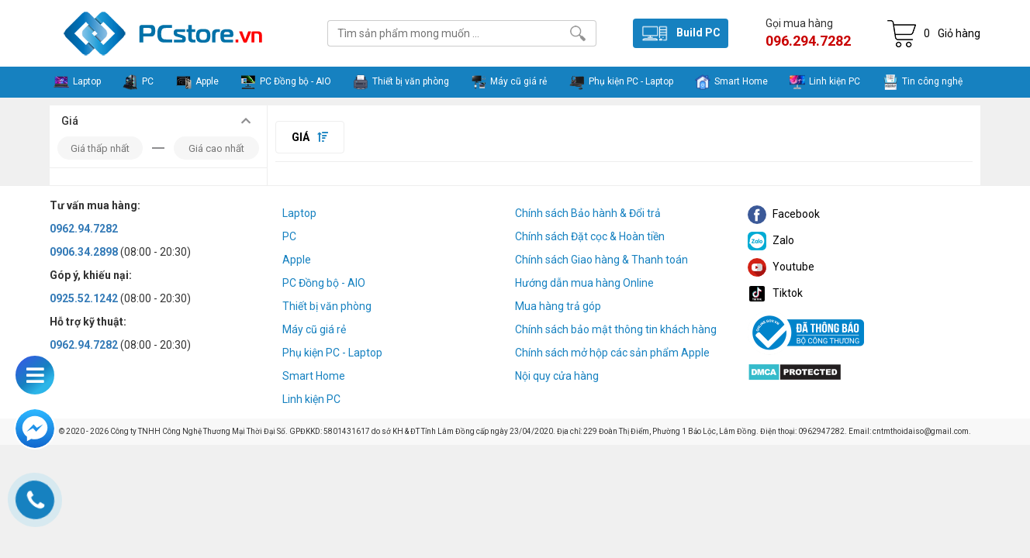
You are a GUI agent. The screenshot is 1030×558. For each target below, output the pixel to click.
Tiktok (775, 293)
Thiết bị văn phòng (327, 306)
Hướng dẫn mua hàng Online (584, 283)
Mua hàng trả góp (558, 306)
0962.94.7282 (84, 228)
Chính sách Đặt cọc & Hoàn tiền (590, 236)
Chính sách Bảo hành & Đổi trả (588, 213)
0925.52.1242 (84, 298)
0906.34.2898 (84, 252)
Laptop (299, 213)
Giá (310, 137)
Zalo (771, 240)
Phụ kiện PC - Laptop (332, 352)
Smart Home (313, 376)
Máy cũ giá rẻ (314, 329)
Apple (296, 259)
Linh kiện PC (311, 399)
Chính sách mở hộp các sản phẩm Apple (612, 352)
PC (289, 236)
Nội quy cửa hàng (557, 376)
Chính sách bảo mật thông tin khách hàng (616, 329)
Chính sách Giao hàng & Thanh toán (601, 259)
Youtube (781, 266)
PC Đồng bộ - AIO (323, 283)
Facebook (784, 214)
